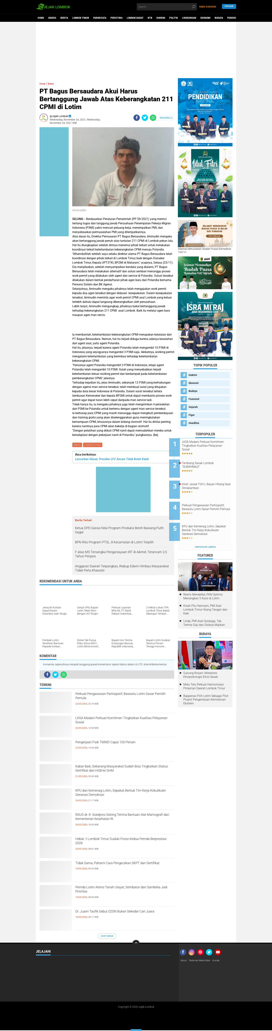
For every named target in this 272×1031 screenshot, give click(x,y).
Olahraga (143, 980)
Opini (39, 984)
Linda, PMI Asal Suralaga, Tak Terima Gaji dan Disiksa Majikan (204, 609)
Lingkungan (189, 17)
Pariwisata (99, 17)
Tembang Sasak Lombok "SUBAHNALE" (206, 462)
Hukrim (160, 17)
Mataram (41, 980)
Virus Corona (44, 994)
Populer (229, 6)
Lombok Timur (80, 17)
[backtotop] (136, 944)
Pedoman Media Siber (202, 961)
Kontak (221, 961)
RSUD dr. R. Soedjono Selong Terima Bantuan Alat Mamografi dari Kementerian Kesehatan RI (123, 819)
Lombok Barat (135, 17)
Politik (173, 17)
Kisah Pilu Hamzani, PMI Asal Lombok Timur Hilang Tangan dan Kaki (205, 595)
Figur (192, 415)
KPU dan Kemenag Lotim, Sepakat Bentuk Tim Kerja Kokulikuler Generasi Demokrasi (122, 795)
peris (73, 994)
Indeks (52, 17)
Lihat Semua (106, 937)
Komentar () (166, 117)
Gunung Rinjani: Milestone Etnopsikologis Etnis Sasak (200, 661)
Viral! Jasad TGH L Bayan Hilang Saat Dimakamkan (207, 480)
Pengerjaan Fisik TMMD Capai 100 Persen (118, 743)
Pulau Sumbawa (79, 989)
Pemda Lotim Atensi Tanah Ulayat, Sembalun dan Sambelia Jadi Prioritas (121, 891)
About (184, 961)
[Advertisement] (136, 50)
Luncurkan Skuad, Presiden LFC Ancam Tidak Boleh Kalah (112, 460)
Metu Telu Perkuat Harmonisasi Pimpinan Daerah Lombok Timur (204, 672)
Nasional (109, 980)
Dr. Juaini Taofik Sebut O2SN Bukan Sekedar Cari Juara (120, 916)
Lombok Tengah (79, 975)
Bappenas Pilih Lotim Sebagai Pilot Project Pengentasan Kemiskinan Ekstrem (205, 685)
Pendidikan (234, 17)
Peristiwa (117, 17)
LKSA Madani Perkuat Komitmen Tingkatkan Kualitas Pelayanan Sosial (120, 722)
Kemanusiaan (44, 970)
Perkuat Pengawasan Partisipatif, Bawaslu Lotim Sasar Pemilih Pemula (118, 698)
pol (105, 994)
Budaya (219, 17)
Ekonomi (205, 17)
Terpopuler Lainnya (205, 533)
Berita (64, 17)
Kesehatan (76, 970)
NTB (150, 17)
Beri (38, 961)
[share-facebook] (136, 118)
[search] (167, 6)
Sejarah (193, 407)
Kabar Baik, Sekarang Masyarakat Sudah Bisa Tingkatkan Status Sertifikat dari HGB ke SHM (122, 771)
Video (140, 989)
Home (41, 17)
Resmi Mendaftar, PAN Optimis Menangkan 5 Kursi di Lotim (203, 582)
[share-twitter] (145, 118)
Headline (194, 423)
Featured (194, 399)
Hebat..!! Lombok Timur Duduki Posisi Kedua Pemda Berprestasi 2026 (120, 843)
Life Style (109, 970)
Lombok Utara (145, 975)
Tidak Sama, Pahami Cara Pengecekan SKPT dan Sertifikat (121, 867)
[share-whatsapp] (153, 118)
